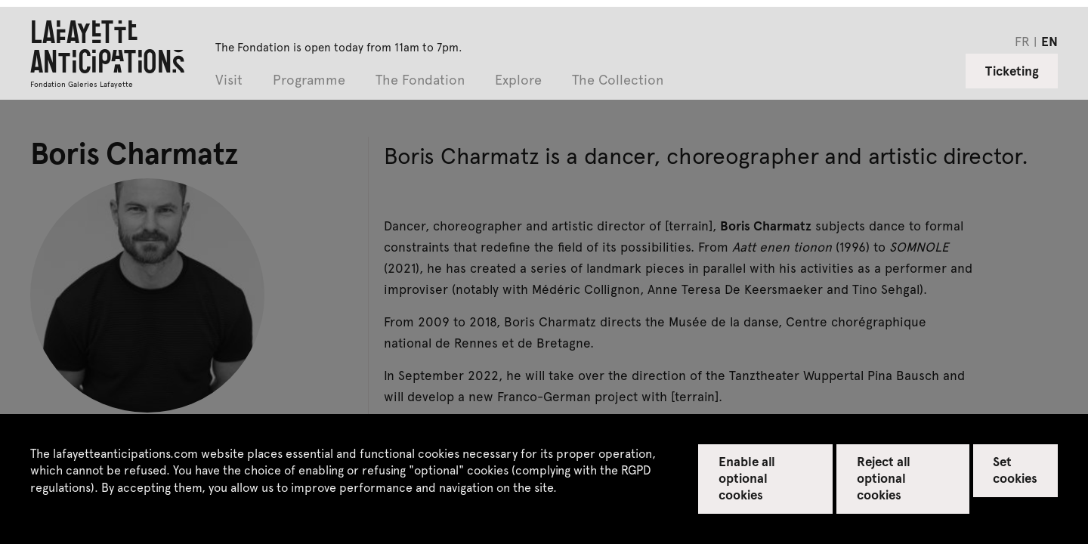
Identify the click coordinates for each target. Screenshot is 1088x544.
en (1049, 41)
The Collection (617, 80)
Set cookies (1015, 469)
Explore (518, 80)
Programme (309, 80)
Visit (229, 80)
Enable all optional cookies (747, 477)
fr (1022, 41)
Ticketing (1012, 70)
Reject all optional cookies (883, 477)
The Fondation (420, 80)
